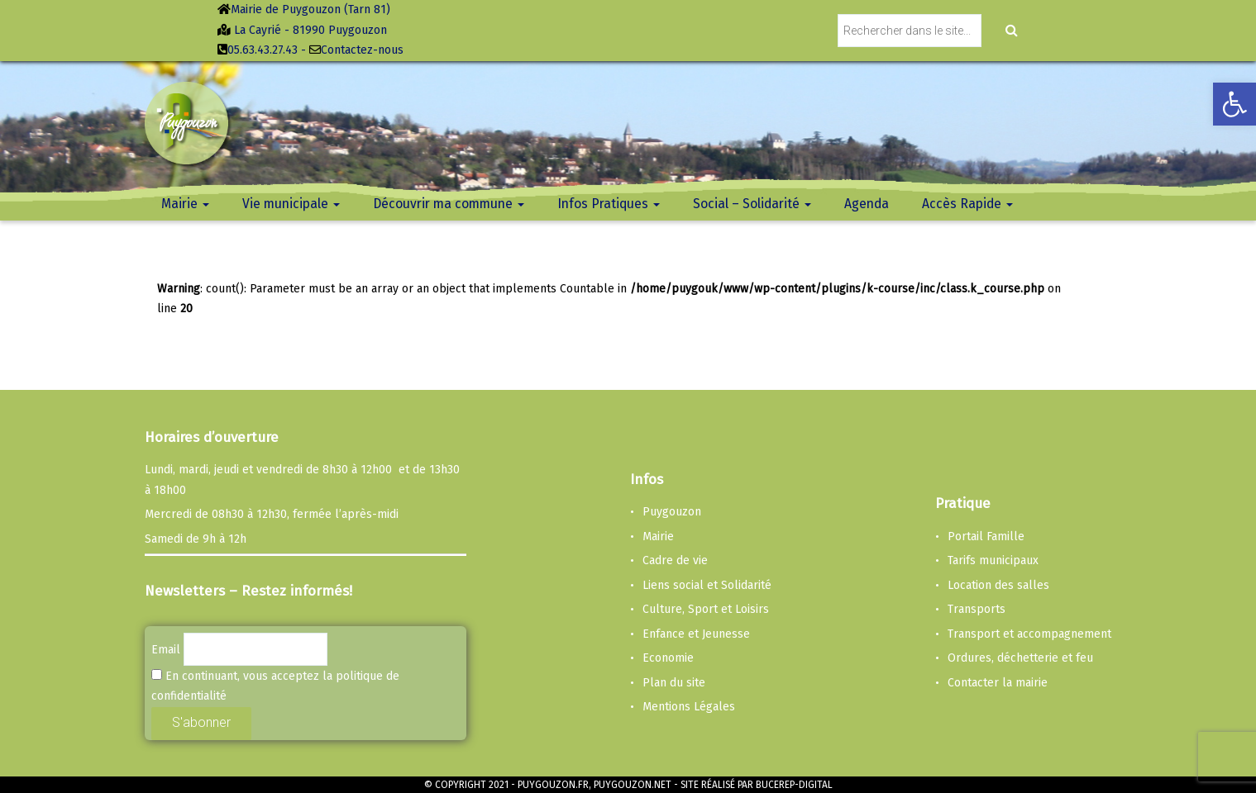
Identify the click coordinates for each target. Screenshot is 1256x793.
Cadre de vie (675, 560)
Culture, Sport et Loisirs (705, 609)
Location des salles (998, 585)
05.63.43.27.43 (262, 50)
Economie (668, 658)
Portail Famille (986, 536)
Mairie (658, 536)
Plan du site (673, 683)
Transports (976, 609)
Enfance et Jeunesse (696, 634)
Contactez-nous (362, 50)
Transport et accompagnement (1029, 634)
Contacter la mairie (998, 683)
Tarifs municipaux (993, 560)
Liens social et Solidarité (706, 585)
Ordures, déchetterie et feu (1020, 658)
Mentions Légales (688, 707)
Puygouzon (671, 512)
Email (165, 650)
